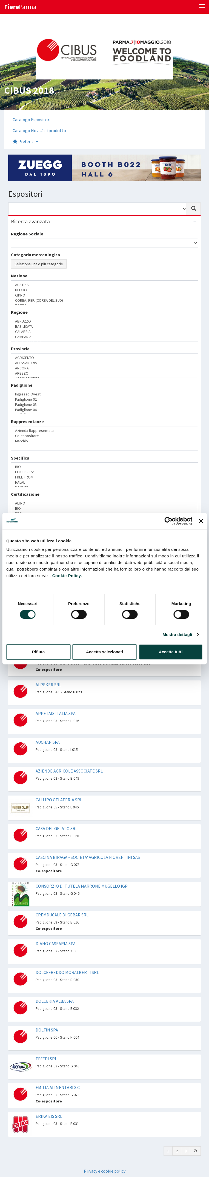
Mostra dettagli (177, 634)
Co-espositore (104, 435)
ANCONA (104, 368)
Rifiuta (38, 651)
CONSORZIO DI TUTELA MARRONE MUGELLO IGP (82, 886)
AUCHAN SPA (48, 742)
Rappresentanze (27, 421)
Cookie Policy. (67, 575)
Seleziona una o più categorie (39, 263)
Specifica (20, 458)
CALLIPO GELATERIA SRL (59, 799)
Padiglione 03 (104, 404)
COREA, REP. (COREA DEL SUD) (104, 300)
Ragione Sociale (27, 233)
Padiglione (21, 385)
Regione (19, 312)
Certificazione (25, 494)
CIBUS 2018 (29, 90)
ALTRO (104, 503)
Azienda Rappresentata (104, 430)
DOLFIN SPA (47, 1030)
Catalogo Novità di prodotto (39, 130)
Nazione (19, 275)
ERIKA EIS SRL (49, 1116)
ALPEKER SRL (48, 684)
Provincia (20, 348)
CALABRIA (104, 331)
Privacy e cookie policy (104, 1171)
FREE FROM (104, 477)
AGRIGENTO (104, 357)
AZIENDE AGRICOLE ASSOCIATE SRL (69, 771)
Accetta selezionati (104, 651)
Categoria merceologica (35, 254)
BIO (104, 466)
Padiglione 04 (104, 409)
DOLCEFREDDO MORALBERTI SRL (67, 972)
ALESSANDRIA (104, 363)
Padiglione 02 (104, 399)
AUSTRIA (104, 284)
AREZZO (104, 373)
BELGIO (104, 290)
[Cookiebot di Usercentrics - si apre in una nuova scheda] (169, 521)
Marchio (104, 441)
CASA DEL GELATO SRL (57, 828)
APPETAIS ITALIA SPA (56, 713)
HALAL (104, 482)
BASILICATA (104, 326)
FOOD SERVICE (104, 472)
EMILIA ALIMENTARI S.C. (58, 1087)
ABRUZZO (104, 321)
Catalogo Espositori (31, 119)
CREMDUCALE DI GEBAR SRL (62, 914)
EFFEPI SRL (46, 1058)
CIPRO (104, 295)
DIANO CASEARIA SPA (56, 943)
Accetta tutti (171, 651)
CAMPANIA (104, 337)
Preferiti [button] (25, 141)
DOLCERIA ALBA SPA (55, 1001)
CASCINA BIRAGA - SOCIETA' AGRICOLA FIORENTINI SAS (88, 857)
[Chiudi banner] (201, 521)
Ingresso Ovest (104, 394)
